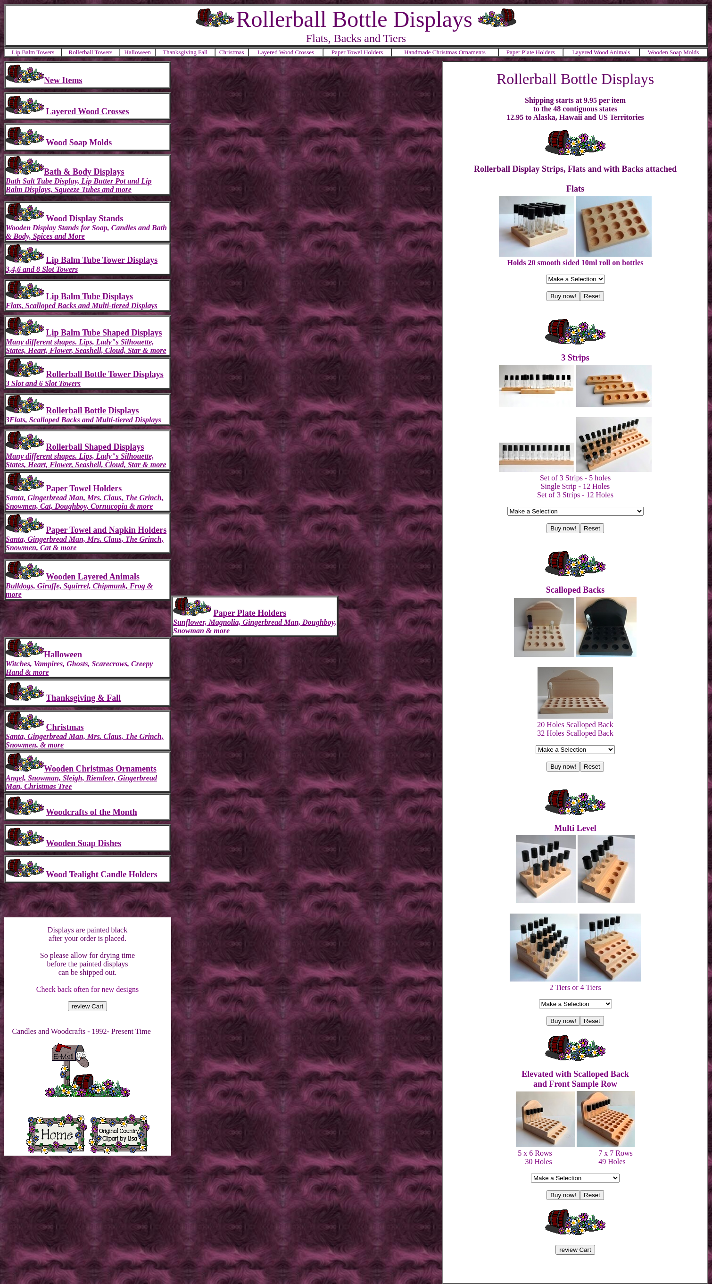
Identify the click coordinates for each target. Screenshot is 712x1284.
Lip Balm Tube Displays (89, 296)
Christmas (231, 52)
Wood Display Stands (84, 218)
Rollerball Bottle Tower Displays (105, 374)
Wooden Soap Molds (673, 52)
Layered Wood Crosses (285, 52)
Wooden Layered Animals (93, 576)
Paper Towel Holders (357, 52)
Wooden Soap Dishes (83, 843)
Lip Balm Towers (33, 52)
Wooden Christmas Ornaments (100, 768)
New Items (63, 80)
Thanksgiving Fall (185, 52)
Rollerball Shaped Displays (95, 447)
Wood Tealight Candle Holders (101, 874)
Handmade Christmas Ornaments (445, 52)
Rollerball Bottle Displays (92, 410)
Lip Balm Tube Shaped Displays (104, 332)
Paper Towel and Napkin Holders (106, 530)
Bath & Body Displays (84, 171)
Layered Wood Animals (601, 52)
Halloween (137, 52)
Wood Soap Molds (79, 142)
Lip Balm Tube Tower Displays (102, 260)
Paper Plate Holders (530, 52)
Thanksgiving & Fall (83, 698)
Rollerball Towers (91, 52)
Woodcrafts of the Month (91, 812)
